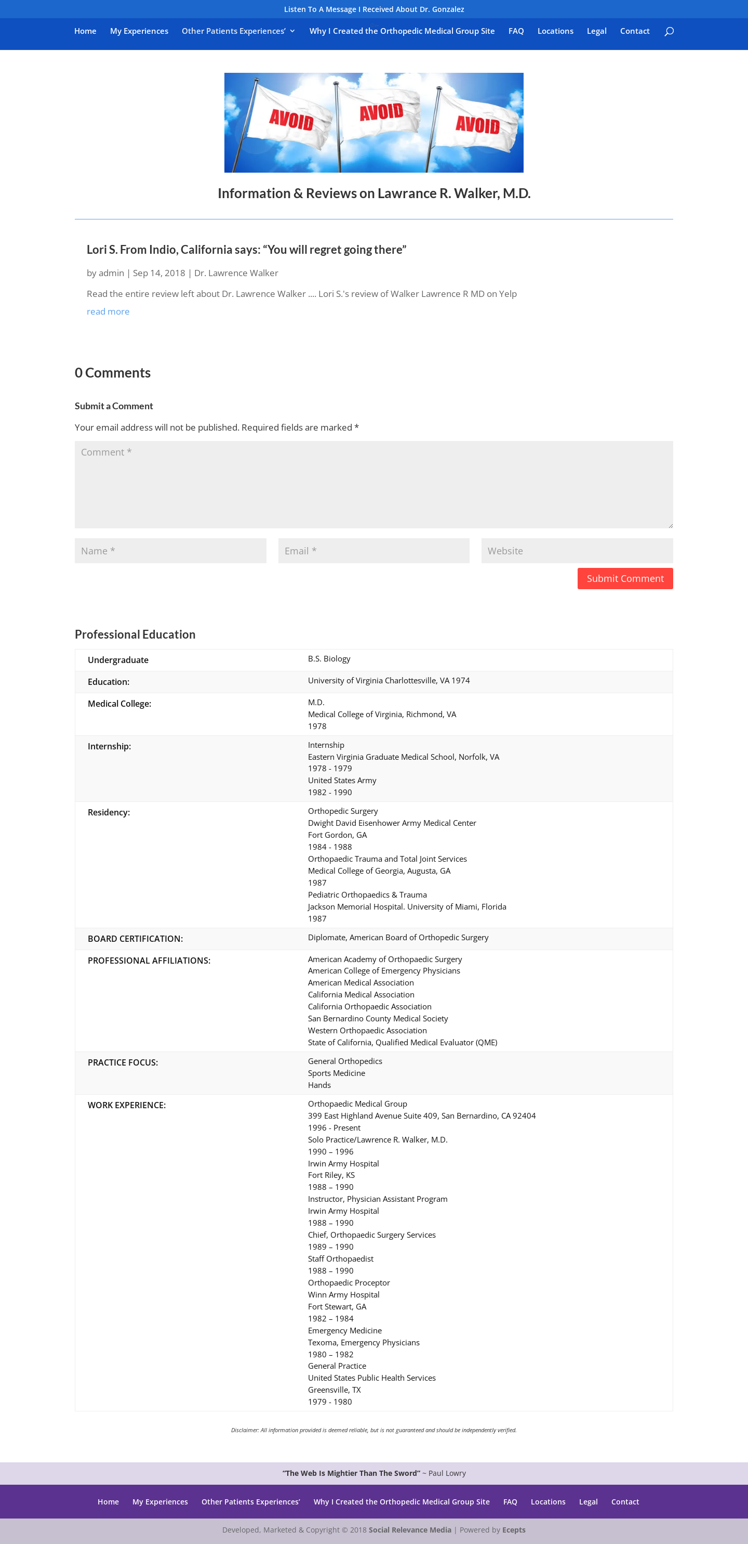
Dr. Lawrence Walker (236, 273)
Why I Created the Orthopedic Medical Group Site (402, 31)
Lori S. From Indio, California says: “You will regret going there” (247, 249)
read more (108, 311)
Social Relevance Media (410, 1530)
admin (111, 273)
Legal (597, 31)
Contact (635, 31)
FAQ (516, 31)
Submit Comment (625, 578)
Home (85, 31)
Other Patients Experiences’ (234, 31)
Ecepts (514, 1530)
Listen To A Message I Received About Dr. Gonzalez (374, 10)
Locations (555, 31)
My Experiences (139, 31)
